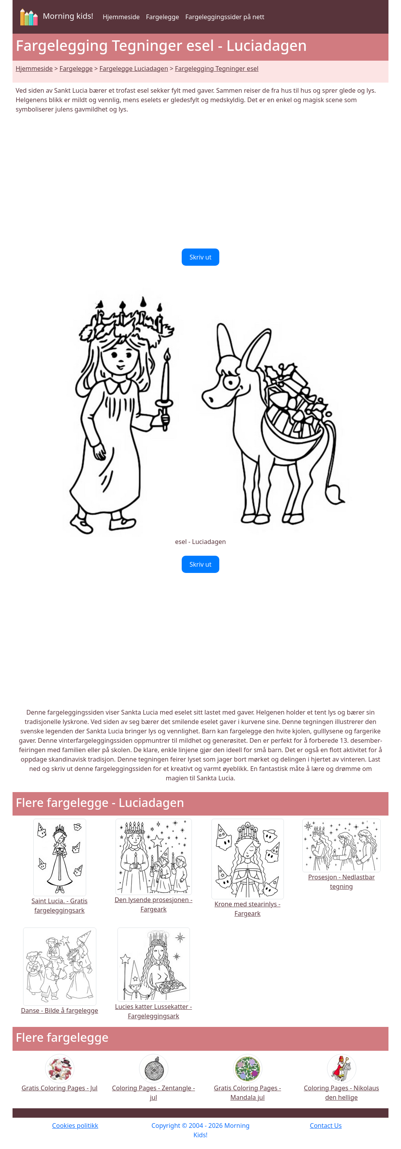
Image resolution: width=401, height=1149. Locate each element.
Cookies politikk (75, 1125)
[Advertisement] (200, 181)
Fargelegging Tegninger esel (216, 68)
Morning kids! (55, 17)
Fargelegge (162, 17)
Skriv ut (200, 257)
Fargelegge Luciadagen (133, 68)
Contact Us (325, 1125)
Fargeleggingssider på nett (224, 17)
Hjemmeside (121, 17)
